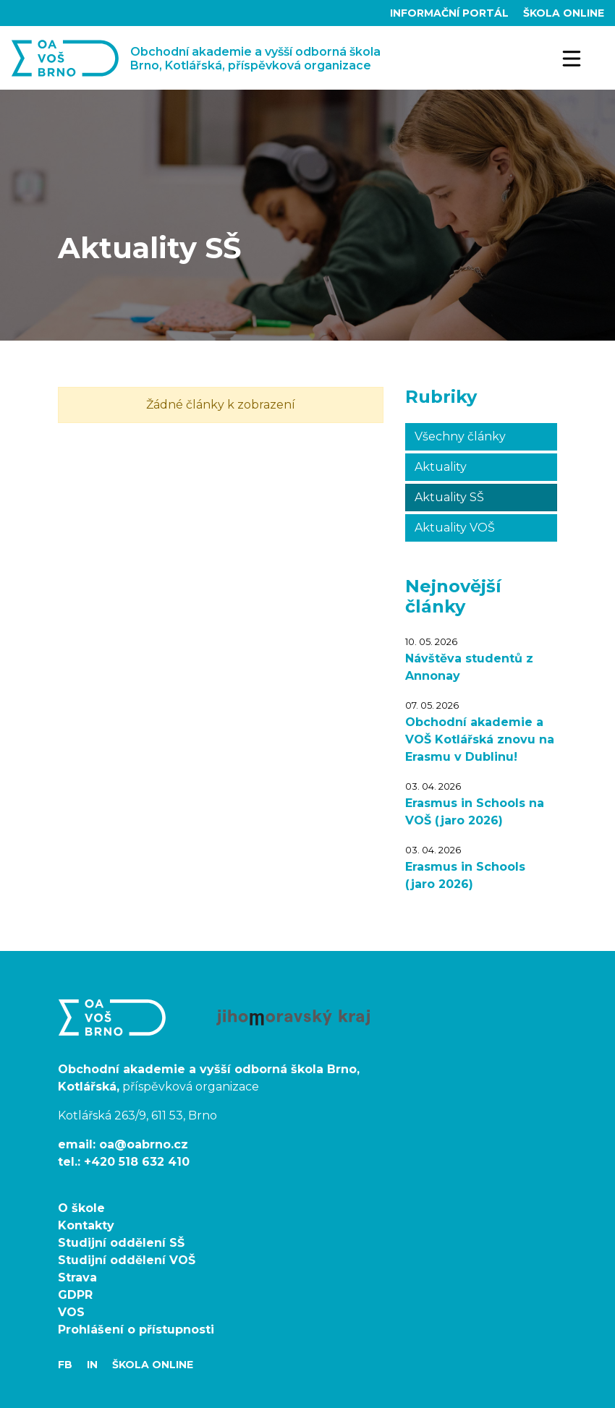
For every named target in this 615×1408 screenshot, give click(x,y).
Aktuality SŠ (449, 497)
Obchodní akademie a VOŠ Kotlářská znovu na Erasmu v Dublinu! (479, 739)
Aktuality (441, 467)
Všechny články (460, 436)
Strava (77, 1277)
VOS (71, 1312)
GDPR (75, 1295)
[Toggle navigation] (572, 57)
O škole (81, 1208)
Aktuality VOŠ (455, 527)
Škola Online (563, 13)
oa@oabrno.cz (143, 1144)
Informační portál (451, 13)
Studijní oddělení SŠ (121, 1243)
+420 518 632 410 (137, 1162)
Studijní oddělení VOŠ (126, 1260)
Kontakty (86, 1225)
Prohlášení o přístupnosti (136, 1329)
